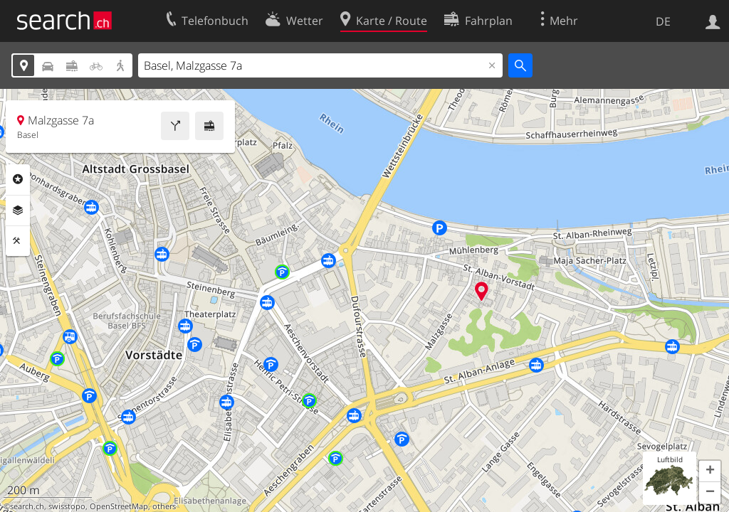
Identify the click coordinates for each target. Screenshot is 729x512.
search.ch (27, 506)
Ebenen (18, 210)
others (164, 506)
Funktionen (18, 241)
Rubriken (18, 179)
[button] (709, 471)
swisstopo (66, 506)
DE (663, 21)
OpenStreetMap (119, 506)
